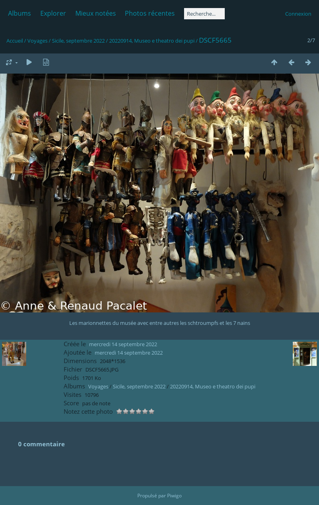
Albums (19, 13)
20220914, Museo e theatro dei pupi (152, 40)
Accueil (14, 40)
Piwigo (174, 495)
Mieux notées (95, 13)
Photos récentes (150, 13)
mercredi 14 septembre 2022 (123, 344)
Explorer (53, 13)
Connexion (298, 13)
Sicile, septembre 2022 (78, 40)
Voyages (37, 40)
